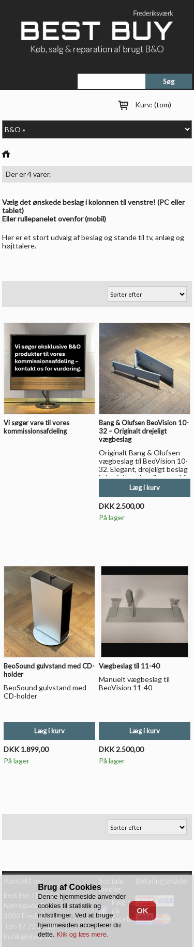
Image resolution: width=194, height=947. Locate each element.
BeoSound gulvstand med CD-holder (45, 691)
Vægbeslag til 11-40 (129, 666)
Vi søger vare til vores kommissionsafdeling (36, 427)
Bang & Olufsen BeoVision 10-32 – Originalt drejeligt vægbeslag (144, 431)
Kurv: (153, 104)
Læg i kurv (144, 487)
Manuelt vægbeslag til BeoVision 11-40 (134, 683)
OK (142, 910)
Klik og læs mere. (82, 934)
